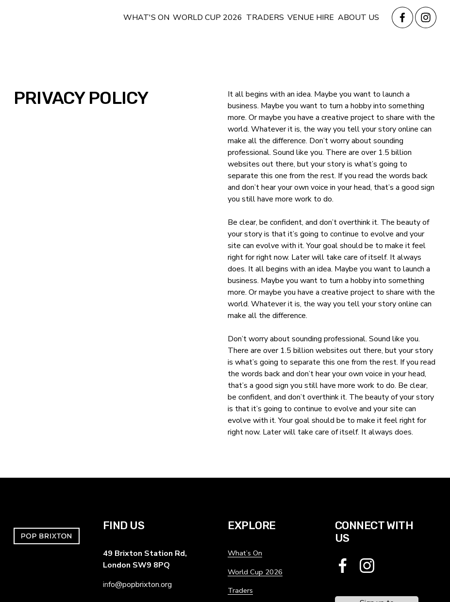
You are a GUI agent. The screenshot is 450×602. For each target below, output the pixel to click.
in (105, 585)
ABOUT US (358, 17)
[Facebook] (402, 17)
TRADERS (265, 17)
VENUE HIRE (310, 17)
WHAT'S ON (146, 17)
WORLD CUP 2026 (207, 17)
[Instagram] (425, 17)
